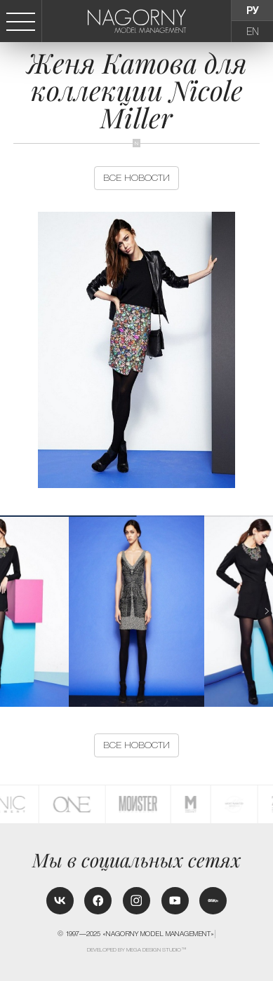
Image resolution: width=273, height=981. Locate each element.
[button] (267, 611)
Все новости (136, 177)
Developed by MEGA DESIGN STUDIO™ (137, 950)
